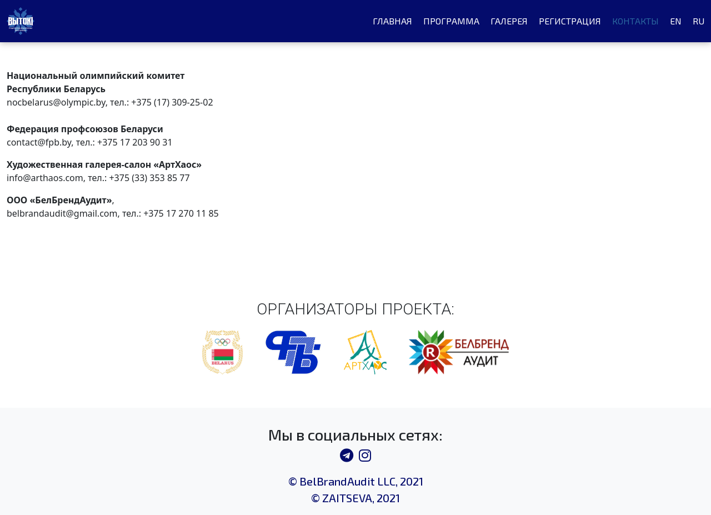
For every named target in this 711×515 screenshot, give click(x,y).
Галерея (509, 21)
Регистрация (570, 21)
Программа (451, 21)
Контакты (635, 21)
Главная (392, 21)
